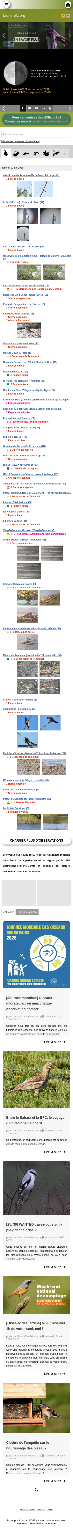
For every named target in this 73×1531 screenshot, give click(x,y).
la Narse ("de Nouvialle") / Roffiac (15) (24, 381)
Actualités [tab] (8, 912)
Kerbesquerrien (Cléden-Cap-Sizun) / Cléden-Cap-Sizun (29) (36, 399)
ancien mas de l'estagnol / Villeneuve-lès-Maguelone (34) (34, 483)
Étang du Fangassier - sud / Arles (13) (24, 304)
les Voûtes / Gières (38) (16, 511)
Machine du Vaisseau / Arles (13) (21, 343)
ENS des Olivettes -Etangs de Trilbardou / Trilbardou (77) (34, 753)
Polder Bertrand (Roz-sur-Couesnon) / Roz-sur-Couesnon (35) (37, 493)
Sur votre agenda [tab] (27, 912)
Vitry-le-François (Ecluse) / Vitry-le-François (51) (29, 530)
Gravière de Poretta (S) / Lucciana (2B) (24, 446)
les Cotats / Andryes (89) (16, 808)
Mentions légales (27, 1510)
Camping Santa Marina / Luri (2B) (21, 427)
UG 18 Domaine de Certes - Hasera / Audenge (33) (30, 474)
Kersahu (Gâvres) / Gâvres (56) (20, 584)
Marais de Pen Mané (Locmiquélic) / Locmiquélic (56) (32, 655)
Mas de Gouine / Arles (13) (17, 353)
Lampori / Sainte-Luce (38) (17, 502)
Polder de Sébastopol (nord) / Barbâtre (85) (27, 799)
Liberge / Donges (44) (15, 521)
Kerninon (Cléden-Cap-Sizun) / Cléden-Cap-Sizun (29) (32, 409)
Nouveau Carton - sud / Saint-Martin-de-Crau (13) (30, 362)
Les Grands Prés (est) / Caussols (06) (23, 246)
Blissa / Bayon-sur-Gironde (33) (20, 465)
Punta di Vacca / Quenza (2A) (19, 418)
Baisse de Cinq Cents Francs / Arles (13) (25, 295)
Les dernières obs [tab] (13, 134)
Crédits (50, 1510)
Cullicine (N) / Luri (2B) (15, 437)
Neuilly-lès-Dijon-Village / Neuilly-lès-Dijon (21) (29, 390)
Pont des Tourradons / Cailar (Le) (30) (24, 455)
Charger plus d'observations (36, 840)
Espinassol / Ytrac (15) (15, 371)
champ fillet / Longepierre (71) (19, 709)
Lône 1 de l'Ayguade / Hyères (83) (21, 789)
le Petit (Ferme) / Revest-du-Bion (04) (23, 202)
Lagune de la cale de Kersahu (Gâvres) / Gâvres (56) (32, 628)
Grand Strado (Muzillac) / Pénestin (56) (24, 539)
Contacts (40, 1510)
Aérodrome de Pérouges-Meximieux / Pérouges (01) (31, 175)
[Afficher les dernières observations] (20, 141)
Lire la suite (54, 1042)
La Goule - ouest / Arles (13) (18, 313)
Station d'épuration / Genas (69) (20, 699)
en (68, 16)
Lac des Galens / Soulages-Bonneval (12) (26, 285)
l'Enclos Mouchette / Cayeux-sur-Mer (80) (26, 780)
